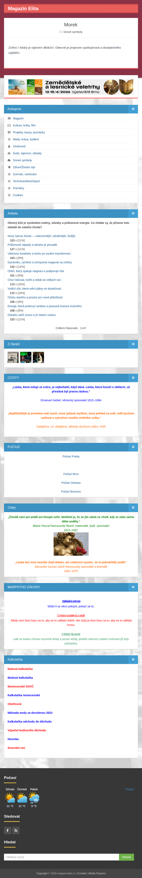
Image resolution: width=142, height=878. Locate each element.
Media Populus (97, 873)
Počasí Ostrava (71, 482)
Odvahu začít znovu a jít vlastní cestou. (32, 315)
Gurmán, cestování (25, 174)
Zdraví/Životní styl (24, 167)
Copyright (42, 873)
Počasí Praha (71, 456)
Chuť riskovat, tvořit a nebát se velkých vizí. (35, 279)
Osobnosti (19, 146)
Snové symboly (72, 31)
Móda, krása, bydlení (26, 139)
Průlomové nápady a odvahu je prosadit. (33, 244)
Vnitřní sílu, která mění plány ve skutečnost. (35, 288)
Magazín (18, 118)
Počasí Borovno (71, 491)
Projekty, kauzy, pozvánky (29, 132)
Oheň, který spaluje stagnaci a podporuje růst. (36, 271)
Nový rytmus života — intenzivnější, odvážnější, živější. (42, 236)
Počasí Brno (71, 474)
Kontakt (81, 873)
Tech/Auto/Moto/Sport (26, 181)
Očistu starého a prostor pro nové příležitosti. (35, 297)
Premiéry (18, 188)
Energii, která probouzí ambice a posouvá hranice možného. (45, 306)
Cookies (18, 195)
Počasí (129, 789)
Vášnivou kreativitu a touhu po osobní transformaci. (39, 253)
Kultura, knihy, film (24, 125)
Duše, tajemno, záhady (27, 153)
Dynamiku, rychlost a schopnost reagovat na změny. (40, 262)
